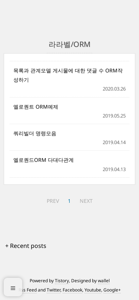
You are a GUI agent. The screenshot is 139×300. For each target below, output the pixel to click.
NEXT (86, 200)
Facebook (72, 290)
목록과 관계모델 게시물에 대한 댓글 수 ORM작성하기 (68, 75)
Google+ (112, 290)
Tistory (62, 280)
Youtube (93, 290)
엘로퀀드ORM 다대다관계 (43, 159)
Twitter (53, 290)
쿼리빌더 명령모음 (34, 133)
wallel (104, 280)
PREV (53, 200)
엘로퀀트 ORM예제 (35, 106)
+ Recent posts (25, 246)
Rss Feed (28, 290)
